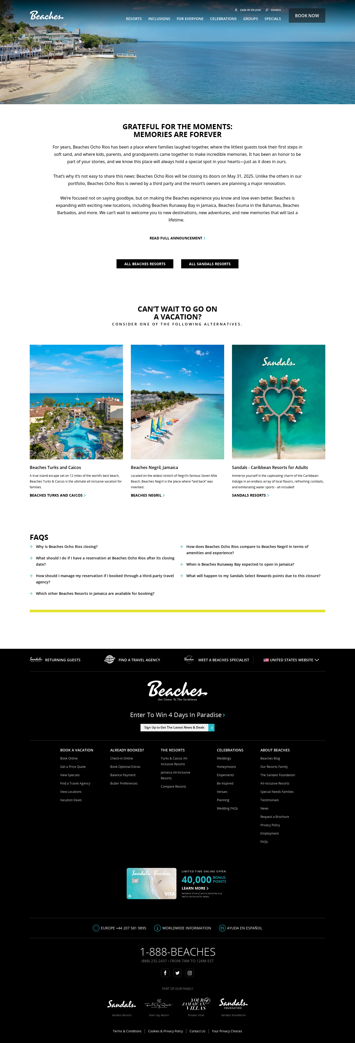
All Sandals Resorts (210, 263)
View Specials (70, 775)
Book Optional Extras (125, 766)
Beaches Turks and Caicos (58, 495)
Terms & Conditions (127, 1031)
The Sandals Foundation (277, 775)
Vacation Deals (71, 800)
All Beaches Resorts (145, 263)
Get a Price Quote (73, 766)
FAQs (264, 842)
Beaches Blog (270, 758)
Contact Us (197, 1031)
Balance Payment (123, 775)
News (264, 808)
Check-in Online (121, 758)
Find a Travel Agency (75, 783)
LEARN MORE (195, 888)
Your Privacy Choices (227, 1031)
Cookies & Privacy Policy (165, 1031)
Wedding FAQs (227, 808)
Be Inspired (225, 783)
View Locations (71, 791)
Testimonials (269, 800)
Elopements (225, 775)
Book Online (69, 758)
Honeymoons (226, 766)
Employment (269, 833)
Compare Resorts (173, 786)
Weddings (224, 758)
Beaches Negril (148, 495)
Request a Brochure (274, 816)
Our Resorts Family (274, 766)
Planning (223, 800)
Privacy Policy (270, 825)
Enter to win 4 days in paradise (177, 715)
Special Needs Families (277, 791)
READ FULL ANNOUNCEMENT (177, 238)
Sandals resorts (250, 495)
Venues (222, 791)
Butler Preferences (124, 783)
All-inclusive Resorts (274, 783)
